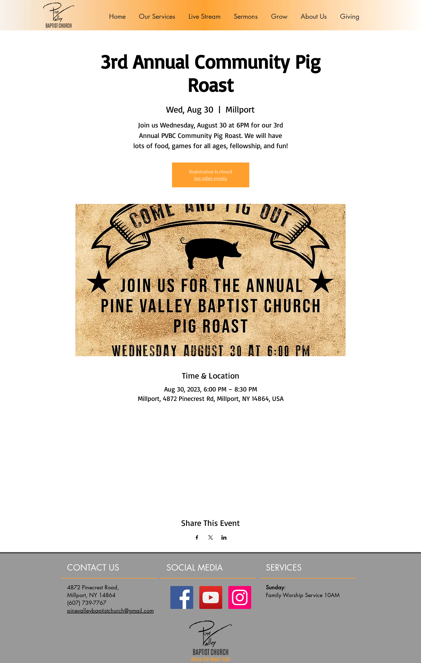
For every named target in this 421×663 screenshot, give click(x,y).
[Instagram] (239, 597)
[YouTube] (210, 597)
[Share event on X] (210, 537)
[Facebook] (181, 597)
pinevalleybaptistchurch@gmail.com (110, 610)
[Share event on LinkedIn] (224, 537)
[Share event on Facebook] (197, 537)
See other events (210, 178)
